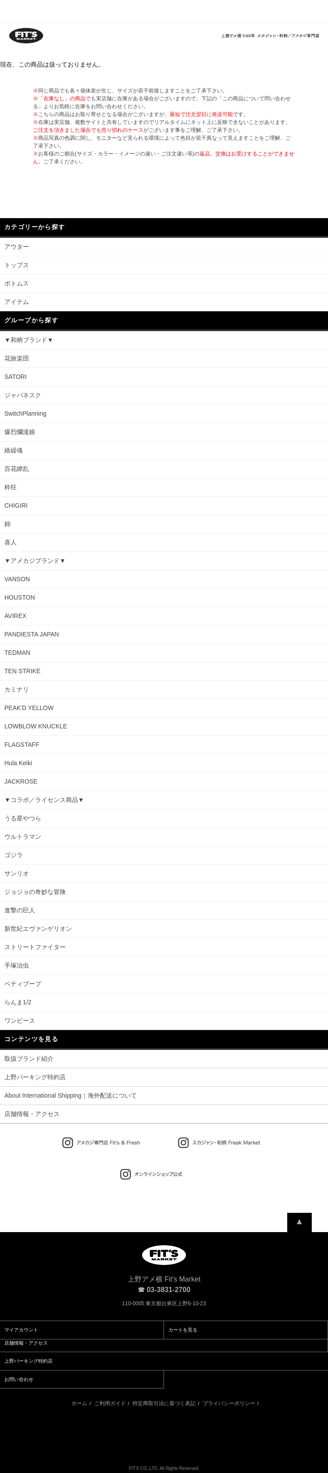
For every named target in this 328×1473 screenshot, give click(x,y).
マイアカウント (21, 1329)
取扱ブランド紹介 (28, 1058)
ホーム (79, 1403)
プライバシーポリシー (229, 1403)
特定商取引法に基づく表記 (164, 1403)
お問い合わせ (18, 1379)
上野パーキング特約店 (35, 1077)
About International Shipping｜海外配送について (70, 1095)
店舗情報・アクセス (32, 1113)
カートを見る (182, 1329)
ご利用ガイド (110, 1403)
